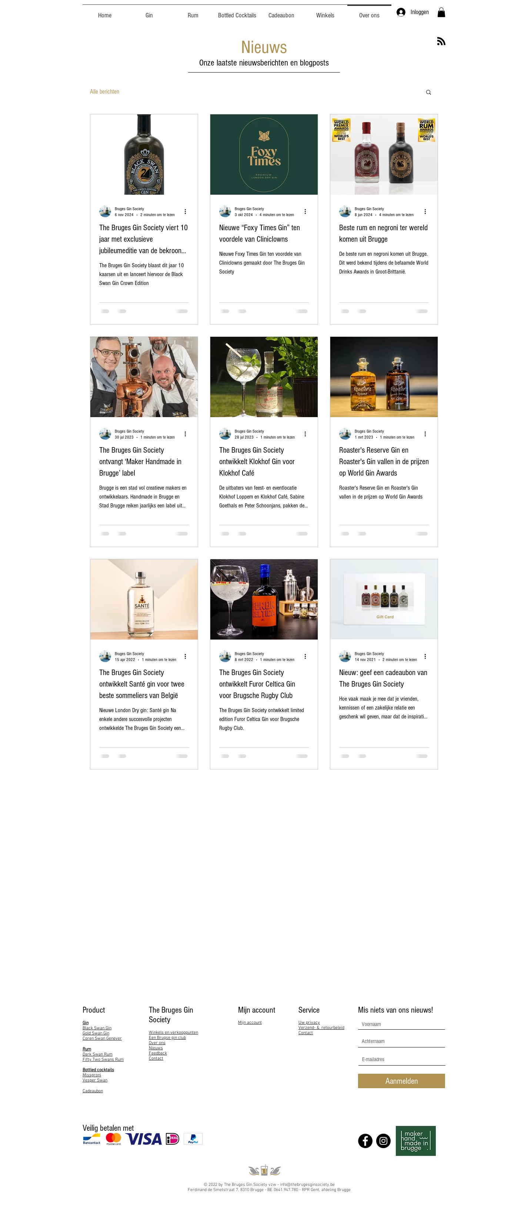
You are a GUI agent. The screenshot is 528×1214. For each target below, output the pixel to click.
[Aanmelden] (401, 1081)
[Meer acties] (187, 211)
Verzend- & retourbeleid (321, 1027)
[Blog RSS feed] (441, 41)
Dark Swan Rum (98, 1054)
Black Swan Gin (97, 1028)
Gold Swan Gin (96, 1033)
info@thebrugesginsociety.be (307, 1184)
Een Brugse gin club (167, 1037)
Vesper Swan (95, 1080)
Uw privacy (309, 1022)
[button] (441, 12)
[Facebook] (365, 1141)
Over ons (157, 1043)
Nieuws (156, 1048)
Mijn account (250, 1022)
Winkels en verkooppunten (173, 1032)
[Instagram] (383, 1141)
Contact (156, 1058)
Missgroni (92, 1075)
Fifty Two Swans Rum (103, 1059)
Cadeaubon (93, 1091)
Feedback (158, 1053)
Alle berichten (104, 91)
